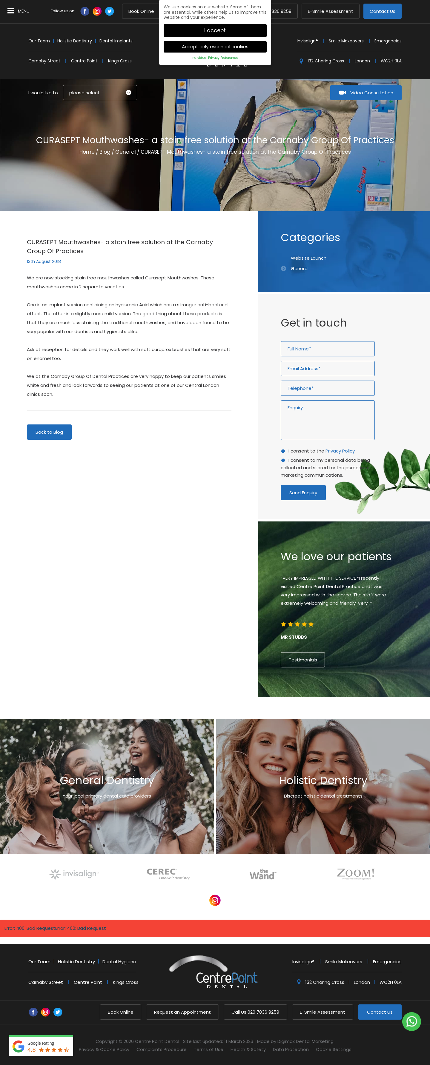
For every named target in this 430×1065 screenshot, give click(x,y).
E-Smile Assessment (330, 11)
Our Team (39, 41)
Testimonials (303, 660)
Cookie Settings (333, 1049)
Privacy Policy (340, 451)
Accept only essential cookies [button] (215, 45)
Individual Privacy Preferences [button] (215, 56)
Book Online (141, 11)
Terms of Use (208, 1049)
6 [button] (349, 714)
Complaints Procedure (161, 1049)
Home (87, 152)
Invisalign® (307, 41)
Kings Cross (120, 61)
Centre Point (84, 61)
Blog (104, 152)
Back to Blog (49, 432)
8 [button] (360, 714)
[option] (344, 610)
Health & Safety (248, 1049)
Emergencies (388, 41)
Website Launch (308, 258)
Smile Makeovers (346, 41)
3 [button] (333, 714)
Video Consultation (371, 93)
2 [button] (327, 714)
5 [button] (344, 714)
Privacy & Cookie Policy (104, 1049)
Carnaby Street (44, 61)
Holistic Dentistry (74, 41)
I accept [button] (215, 28)
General (125, 152)
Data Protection (291, 1049)
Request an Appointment (182, 1012)
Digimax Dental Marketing (305, 1041)
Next (378, 184)
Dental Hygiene (119, 961)
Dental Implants (116, 41)
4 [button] (338, 714)
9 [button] (365, 714)
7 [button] (354, 714)
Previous (364, 184)
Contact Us (382, 11)
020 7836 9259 (255, 1012)
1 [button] (322, 714)
